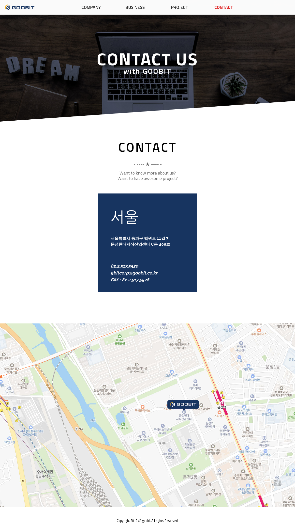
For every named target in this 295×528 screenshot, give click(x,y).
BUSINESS (135, 7)
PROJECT (179, 7)
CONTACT (223, 7)
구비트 (19, 7)
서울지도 (147, 415)
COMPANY (91, 7)
